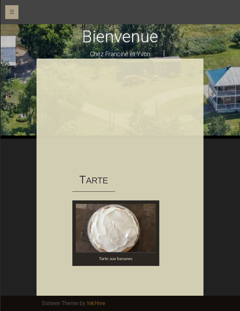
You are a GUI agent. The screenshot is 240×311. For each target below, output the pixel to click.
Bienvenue (120, 36)
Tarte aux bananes (116, 258)
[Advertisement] (120, 115)
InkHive (96, 303)
